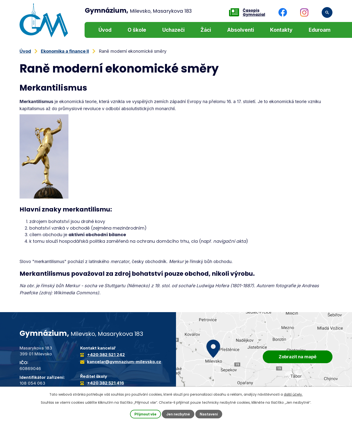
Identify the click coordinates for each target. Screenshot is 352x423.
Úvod (105, 30)
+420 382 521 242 (106, 354)
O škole (137, 30)
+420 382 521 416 (105, 383)
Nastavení (209, 414)
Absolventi (240, 30)
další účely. (293, 394)
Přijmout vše (145, 414)
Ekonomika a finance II (65, 51)
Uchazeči (173, 30)
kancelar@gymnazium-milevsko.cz (124, 361)
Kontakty (281, 30)
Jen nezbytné (178, 414)
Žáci (205, 30)
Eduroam (319, 30)
